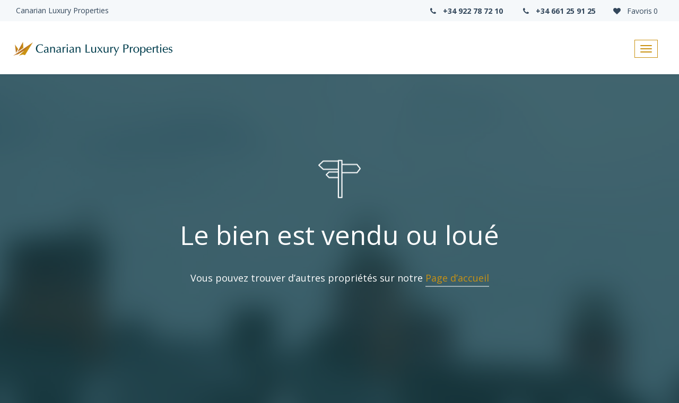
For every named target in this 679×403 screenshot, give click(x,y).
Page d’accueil (457, 277)
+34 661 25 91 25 (558, 11)
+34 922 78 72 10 (465, 11)
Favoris (635, 11)
